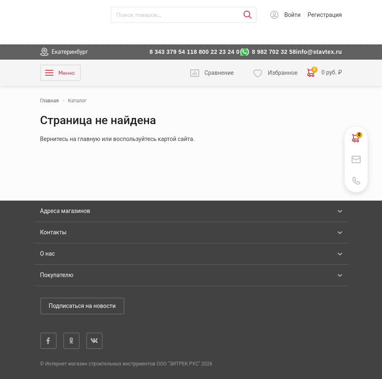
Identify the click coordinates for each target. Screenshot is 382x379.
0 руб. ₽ (324, 73)
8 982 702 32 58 (274, 52)
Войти (292, 15)
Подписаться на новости (82, 306)
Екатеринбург (70, 52)
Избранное (282, 72)
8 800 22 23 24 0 (216, 52)
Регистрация (325, 15)
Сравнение (219, 72)
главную (89, 139)
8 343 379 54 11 (172, 52)
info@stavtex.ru (319, 52)
